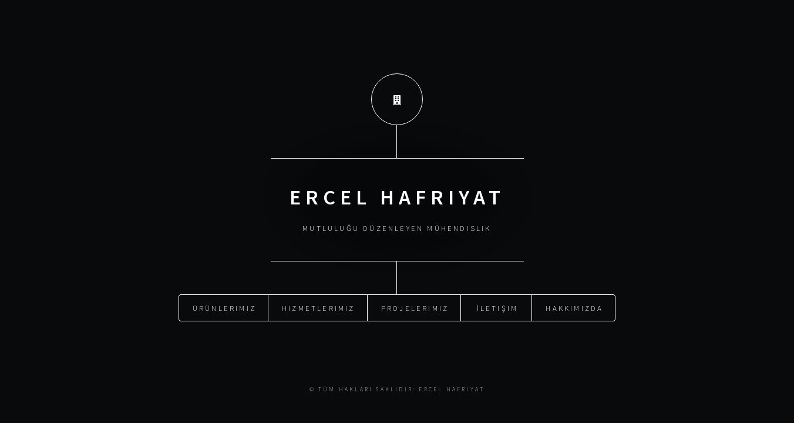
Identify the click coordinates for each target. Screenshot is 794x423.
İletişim (498, 307)
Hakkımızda (574, 307)
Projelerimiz (415, 307)
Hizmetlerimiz (318, 307)
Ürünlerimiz (224, 307)
